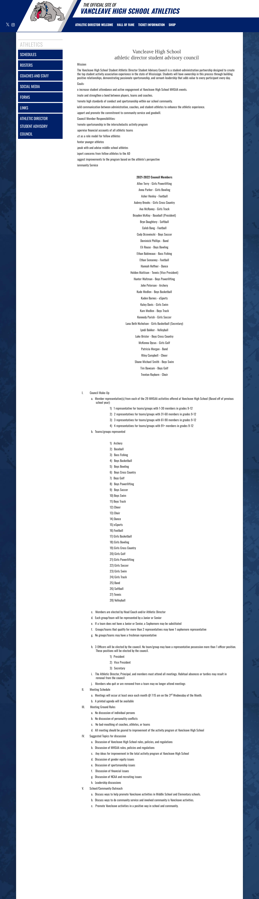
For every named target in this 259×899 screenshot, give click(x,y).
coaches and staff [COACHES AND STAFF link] (34, 76)
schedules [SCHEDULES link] (28, 54)
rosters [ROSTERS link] (26, 65)
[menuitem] (94, 24)
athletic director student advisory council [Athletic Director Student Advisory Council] (34, 126)
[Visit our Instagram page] (13, 25)
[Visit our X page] (7, 25)
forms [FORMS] (25, 97)
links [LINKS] (24, 108)
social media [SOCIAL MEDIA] (30, 86)
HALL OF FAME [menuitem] (125, 24)
